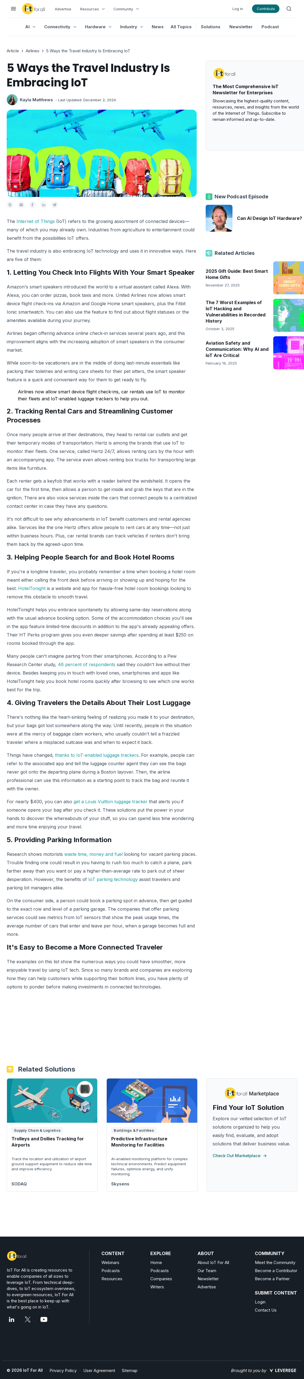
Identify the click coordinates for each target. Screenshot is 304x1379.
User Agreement (99, 1370)
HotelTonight (32, 588)
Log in (237, 8)
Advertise (63, 9)
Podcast (270, 26)
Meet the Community (275, 1262)
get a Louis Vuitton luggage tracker (110, 801)
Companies (161, 1278)
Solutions (210, 26)
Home (156, 1262)
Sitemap (129, 1370)
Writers (157, 1286)
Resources (111, 1278)
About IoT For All (213, 1262)
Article (13, 50)
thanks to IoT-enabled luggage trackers (97, 755)
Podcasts (110, 1270)
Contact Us (266, 1310)
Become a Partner (272, 1278)
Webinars (110, 1262)
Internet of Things (35, 221)
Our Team (207, 1270)
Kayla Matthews (36, 99)
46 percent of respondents (86, 664)
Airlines (32, 50)
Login (260, 1302)
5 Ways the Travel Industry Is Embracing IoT (88, 50)
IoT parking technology (113, 879)
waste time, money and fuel (93, 854)
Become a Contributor (276, 1270)
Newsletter (241, 26)
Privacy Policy (63, 1370)
